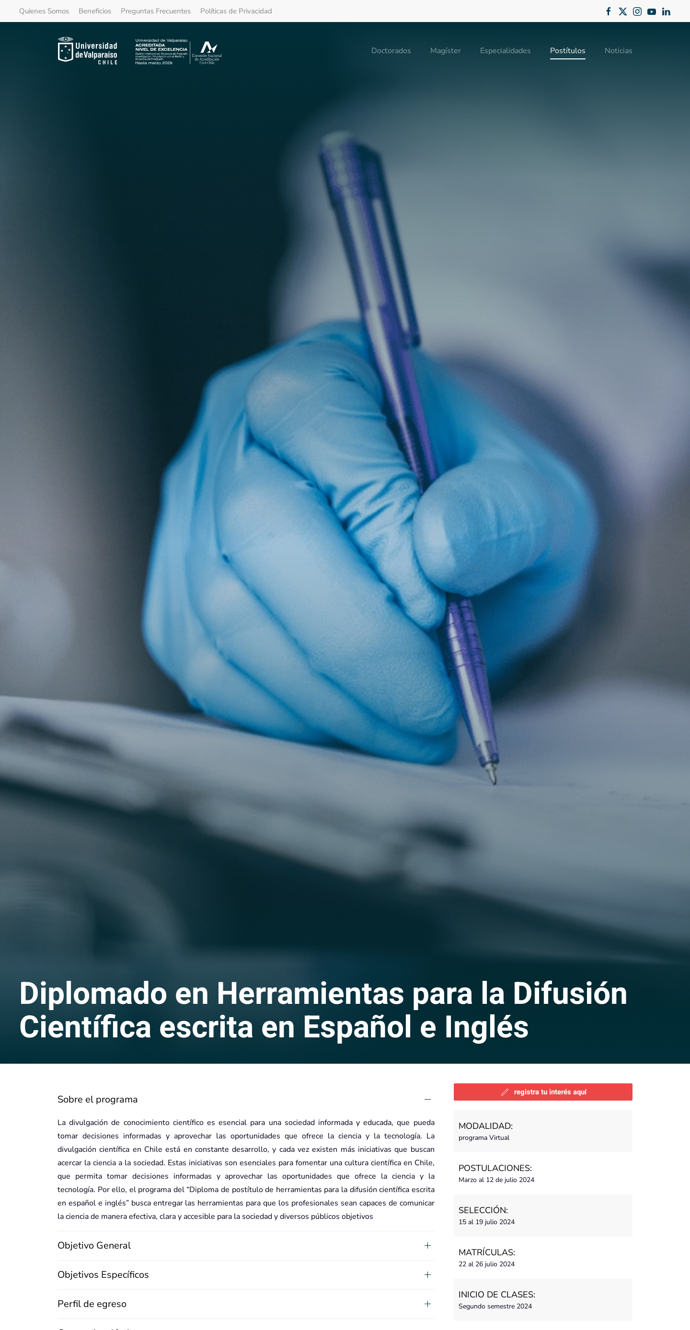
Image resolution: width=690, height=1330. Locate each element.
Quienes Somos (44, 11)
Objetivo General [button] (94, 1245)
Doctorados (391, 50)
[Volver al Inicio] (140, 51)
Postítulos (568, 50)
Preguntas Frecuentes (156, 11)
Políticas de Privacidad (236, 11)
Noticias (618, 50)
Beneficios (95, 11)
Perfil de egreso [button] (92, 1303)
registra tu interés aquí (543, 1092)
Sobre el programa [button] (98, 1099)
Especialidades (505, 50)
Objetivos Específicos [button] (103, 1274)
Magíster (445, 50)
